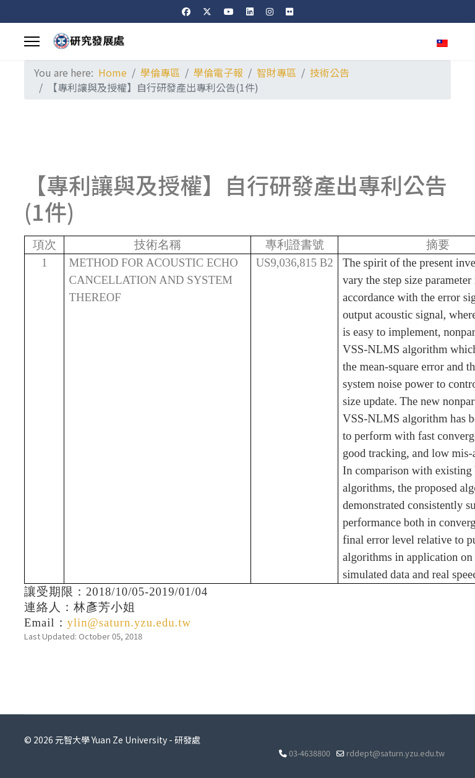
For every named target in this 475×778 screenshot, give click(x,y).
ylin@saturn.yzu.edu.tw (129, 622)
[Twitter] (207, 11)
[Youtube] (229, 11)
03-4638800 (309, 753)
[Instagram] (269, 11)
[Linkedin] (250, 11)
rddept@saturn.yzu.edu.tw (395, 753)
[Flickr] (289, 11)
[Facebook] (186, 11)
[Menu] (32, 41)
